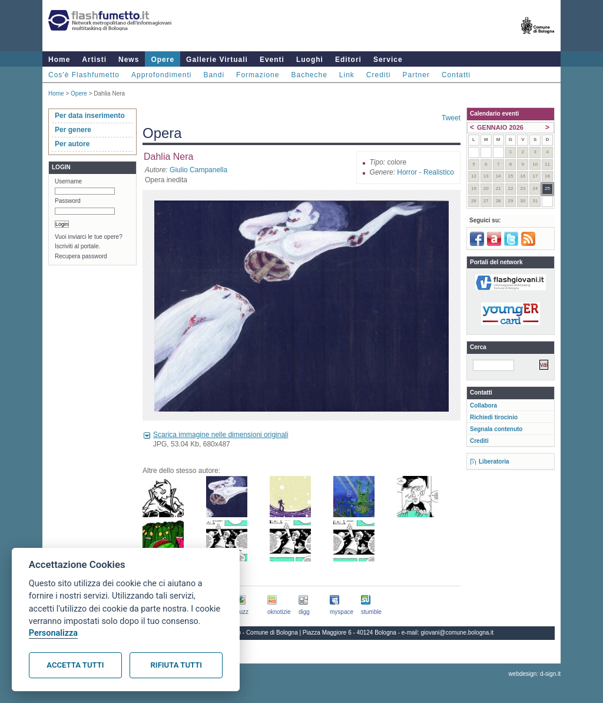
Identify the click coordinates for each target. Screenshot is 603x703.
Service (388, 59)
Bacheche (309, 75)
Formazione (257, 75)
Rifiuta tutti (176, 665)
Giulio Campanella (198, 170)
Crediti (378, 75)
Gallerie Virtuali (217, 59)
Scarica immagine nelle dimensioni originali (220, 435)
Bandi (213, 75)
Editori (348, 59)
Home (59, 59)
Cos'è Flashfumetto (84, 75)
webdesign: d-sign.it (535, 674)
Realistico (438, 172)
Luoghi (309, 59)
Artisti (94, 59)
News (128, 59)
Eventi (272, 59)
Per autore (72, 144)
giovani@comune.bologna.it (457, 632)
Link (346, 75)
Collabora (483, 405)
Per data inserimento (90, 115)
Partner (416, 75)
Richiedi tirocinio (494, 417)
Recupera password (81, 256)
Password (68, 201)
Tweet (451, 118)
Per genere (73, 130)
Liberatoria (494, 461)
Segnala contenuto (496, 429)
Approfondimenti (161, 75)
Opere (162, 59)
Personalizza (53, 633)
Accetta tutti (75, 665)
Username (68, 181)
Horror (407, 172)
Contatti (456, 75)
